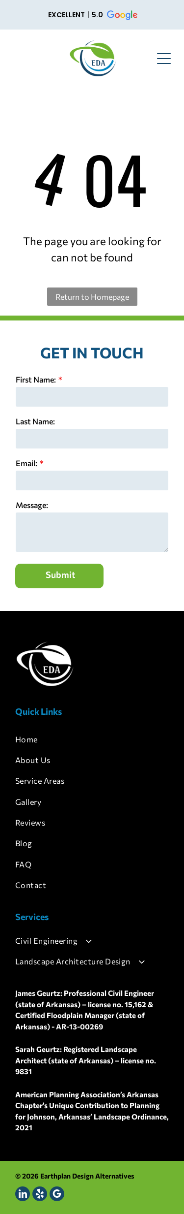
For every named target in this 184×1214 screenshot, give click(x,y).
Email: (26, 463)
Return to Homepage (92, 296)
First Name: (36, 379)
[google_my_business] (57, 1195)
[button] (92, 15)
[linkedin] (22, 1195)
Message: (32, 505)
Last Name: (35, 421)
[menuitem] (92, 739)
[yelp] (39, 1195)
